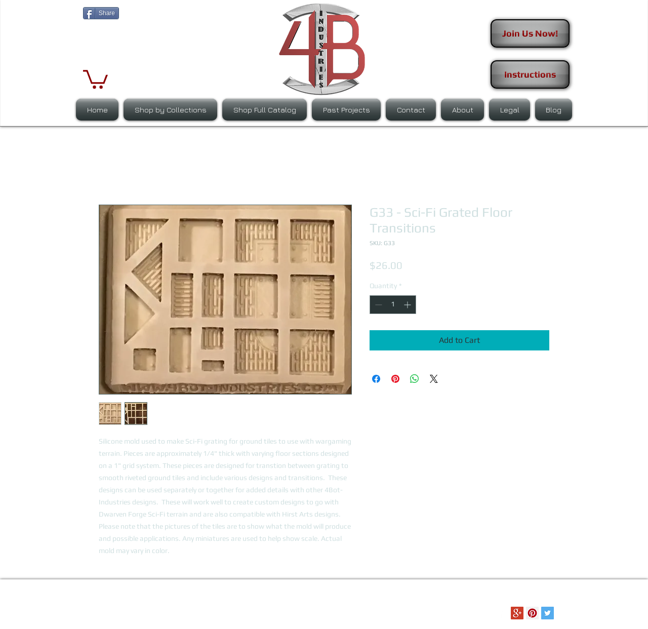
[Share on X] (434, 379)
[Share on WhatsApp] (415, 379)
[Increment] (408, 304)
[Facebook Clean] (502, 613)
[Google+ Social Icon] (517, 613)
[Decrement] (377, 304)
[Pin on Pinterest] (395, 379)
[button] (95, 78)
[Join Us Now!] (530, 33)
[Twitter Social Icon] (547, 613)
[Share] (101, 13)
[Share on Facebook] (376, 379)
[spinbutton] (393, 304)
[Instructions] (530, 74)
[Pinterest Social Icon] (532, 613)
